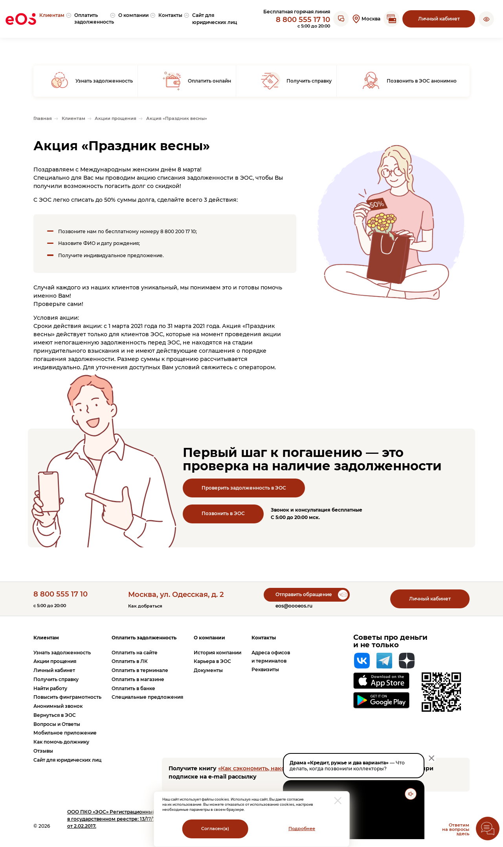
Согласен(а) (215, 828)
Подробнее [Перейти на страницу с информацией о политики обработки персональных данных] (301, 828)
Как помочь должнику (61, 742)
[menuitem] (55, 19)
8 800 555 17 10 (303, 19)
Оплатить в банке (133, 688)
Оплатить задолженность (144, 638)
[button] (486, 18)
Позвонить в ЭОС (223, 513)
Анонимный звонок (58, 706)
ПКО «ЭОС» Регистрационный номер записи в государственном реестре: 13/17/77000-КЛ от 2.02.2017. (129, 819)
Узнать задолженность (62, 653)
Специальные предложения (147, 697)
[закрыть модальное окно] (337, 800)
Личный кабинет (439, 19)
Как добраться (145, 606)
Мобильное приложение (65, 733)
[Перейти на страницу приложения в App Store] (381, 680)
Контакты (264, 638)
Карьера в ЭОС (212, 661)
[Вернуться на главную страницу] (21, 18)
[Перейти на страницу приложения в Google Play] (381, 700)
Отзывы (43, 751)
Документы (208, 670)
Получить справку (56, 679)
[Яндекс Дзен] (406, 660)
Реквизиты (265, 669)
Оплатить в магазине (138, 679)
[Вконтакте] (362, 660)
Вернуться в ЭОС (54, 715)
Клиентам (46, 638)
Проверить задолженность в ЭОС (244, 488)
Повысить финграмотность (67, 697)
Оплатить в (130, 661)
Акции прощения (54, 661)
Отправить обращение (303, 594)
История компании (217, 653)
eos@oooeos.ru (293, 606)
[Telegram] (384, 660)
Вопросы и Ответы (56, 724)
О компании (209, 638)
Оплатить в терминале (140, 670)
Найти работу (50, 688)
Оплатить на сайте (135, 653)
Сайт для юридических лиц (67, 760)
